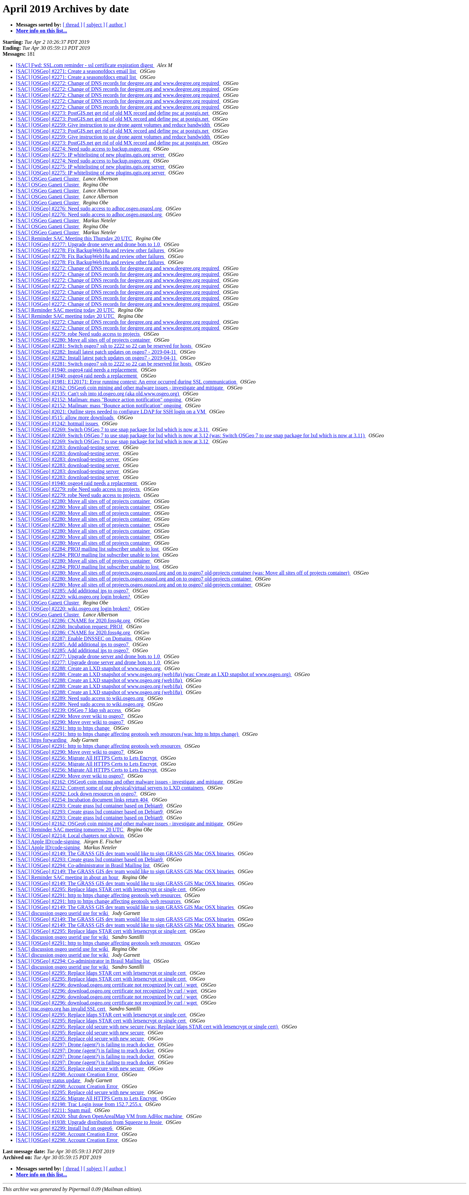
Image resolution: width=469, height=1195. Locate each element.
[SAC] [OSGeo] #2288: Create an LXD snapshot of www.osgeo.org (89, 668)
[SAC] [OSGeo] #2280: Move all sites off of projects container (83, 340)
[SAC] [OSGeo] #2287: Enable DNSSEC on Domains (74, 638)
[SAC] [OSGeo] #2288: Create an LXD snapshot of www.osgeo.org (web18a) (99, 680)
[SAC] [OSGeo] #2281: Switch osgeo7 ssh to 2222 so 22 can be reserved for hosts (104, 346)
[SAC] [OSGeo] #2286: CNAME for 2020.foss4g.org (73, 620)
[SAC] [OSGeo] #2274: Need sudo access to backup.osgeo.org (83, 149)
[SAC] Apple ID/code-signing (48, 841)
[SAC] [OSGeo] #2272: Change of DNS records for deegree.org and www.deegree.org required (118, 83)
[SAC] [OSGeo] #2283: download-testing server (68, 447)
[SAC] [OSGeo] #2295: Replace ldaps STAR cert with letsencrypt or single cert (101, 889)
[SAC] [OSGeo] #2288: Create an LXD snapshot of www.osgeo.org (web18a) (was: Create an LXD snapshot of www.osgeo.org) (154, 674)
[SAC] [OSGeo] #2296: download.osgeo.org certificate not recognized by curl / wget (107, 985)
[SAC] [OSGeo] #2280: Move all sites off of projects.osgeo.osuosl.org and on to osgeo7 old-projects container (134, 579)
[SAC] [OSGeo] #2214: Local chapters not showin (70, 835)
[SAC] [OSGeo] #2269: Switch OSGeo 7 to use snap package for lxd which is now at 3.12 (113, 441)
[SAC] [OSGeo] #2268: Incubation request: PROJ (70, 626)
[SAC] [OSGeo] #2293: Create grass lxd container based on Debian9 (90, 805)
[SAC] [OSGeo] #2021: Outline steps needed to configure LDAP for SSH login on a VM (111, 411)
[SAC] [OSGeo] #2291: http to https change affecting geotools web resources (99, 746)
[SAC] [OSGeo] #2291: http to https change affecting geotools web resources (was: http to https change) (127, 734)
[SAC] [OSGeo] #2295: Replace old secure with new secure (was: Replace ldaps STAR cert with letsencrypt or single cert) (147, 1026)
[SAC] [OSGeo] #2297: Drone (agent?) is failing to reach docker (85, 1044)
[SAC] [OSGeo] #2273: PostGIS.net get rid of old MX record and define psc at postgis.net (113, 113)
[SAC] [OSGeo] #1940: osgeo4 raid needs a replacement (77, 370)
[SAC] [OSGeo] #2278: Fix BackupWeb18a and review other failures (90, 250)
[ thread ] (72, 25)
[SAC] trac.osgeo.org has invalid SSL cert (61, 1009)
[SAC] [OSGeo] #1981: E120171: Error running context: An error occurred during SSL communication (126, 382)
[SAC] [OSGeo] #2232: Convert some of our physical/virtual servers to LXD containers (110, 788)
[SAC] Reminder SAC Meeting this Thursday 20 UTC (74, 238)
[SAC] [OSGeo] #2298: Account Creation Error (67, 1074)
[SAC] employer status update (48, 1080)
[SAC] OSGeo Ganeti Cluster (48, 178)
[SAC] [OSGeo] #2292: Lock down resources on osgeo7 (77, 794)
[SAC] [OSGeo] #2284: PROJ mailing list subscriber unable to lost (88, 549)
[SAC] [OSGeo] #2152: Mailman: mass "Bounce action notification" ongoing (99, 399)
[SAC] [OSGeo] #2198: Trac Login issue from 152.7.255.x (79, 1104)
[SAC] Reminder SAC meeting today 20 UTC (65, 310)
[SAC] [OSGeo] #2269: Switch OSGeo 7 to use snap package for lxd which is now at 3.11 (112, 429)
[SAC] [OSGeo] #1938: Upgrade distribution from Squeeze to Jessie (89, 1122)
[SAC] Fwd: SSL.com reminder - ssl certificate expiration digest (85, 65)
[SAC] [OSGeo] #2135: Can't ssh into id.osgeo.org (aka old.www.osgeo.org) (98, 393)
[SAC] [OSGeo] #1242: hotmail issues (57, 423)
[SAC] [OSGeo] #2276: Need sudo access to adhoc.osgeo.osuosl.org (89, 208)
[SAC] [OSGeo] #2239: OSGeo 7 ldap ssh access (69, 710)
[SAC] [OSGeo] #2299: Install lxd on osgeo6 (65, 1128)
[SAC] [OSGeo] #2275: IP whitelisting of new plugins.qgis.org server (91, 155)
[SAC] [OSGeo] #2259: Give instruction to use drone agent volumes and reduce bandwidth (113, 125)
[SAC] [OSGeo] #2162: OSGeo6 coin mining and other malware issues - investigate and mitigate (120, 387)
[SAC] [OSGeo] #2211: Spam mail (54, 1110)
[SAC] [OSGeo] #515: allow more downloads (65, 417)
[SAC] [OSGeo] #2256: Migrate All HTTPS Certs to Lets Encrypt (87, 758)
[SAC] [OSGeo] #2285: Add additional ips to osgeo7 (73, 591)
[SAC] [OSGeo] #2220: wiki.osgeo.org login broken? (73, 596)
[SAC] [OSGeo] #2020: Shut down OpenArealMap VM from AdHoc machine (100, 1116)
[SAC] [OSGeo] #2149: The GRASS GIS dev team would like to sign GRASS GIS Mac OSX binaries (125, 853)
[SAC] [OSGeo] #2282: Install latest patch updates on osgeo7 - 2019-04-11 (96, 352)
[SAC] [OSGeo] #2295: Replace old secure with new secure (80, 1032)
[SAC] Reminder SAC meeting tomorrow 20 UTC (70, 829)
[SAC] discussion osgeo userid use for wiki (62, 913)
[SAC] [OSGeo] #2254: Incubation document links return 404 (82, 800)
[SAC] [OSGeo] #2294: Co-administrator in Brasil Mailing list (83, 865)
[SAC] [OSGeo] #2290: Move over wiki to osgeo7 (70, 716)
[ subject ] (94, 25)
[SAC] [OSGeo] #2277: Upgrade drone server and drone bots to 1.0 (88, 244)
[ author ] (116, 25)
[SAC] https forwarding (42, 740)
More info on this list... (41, 31)
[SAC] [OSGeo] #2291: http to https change (63, 728)
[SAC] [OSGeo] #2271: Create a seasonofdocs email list (76, 71)
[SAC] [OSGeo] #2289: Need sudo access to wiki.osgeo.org (80, 698)
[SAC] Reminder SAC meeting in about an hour (68, 877)
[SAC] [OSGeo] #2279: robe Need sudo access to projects (78, 334)
